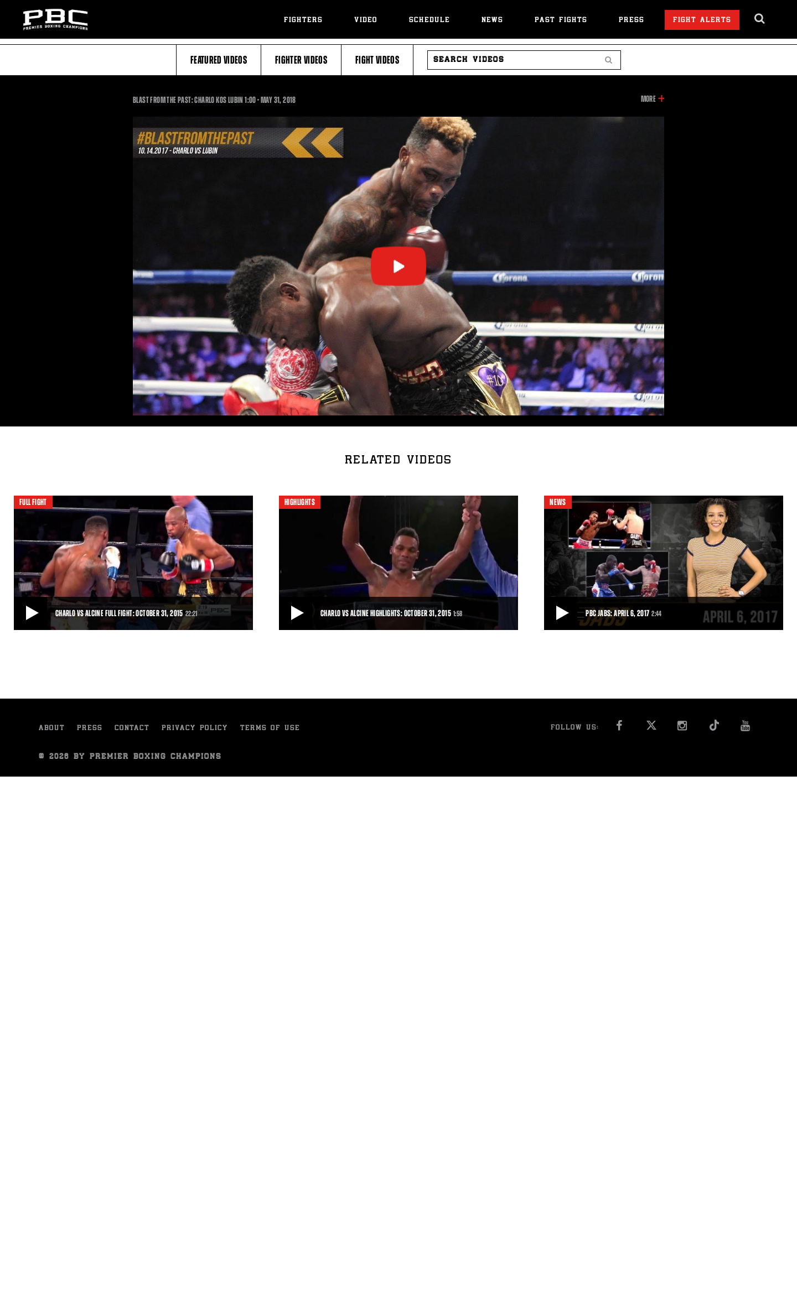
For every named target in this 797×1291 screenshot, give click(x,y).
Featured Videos (218, 60)
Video (365, 21)
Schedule (429, 21)
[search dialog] (760, 19)
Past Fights (561, 21)
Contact (132, 729)
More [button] (648, 99)
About (52, 729)
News (492, 21)
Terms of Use (270, 729)
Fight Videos (377, 60)
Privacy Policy (195, 729)
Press (631, 21)
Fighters (303, 21)
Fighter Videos (301, 60)
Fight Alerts (702, 21)
